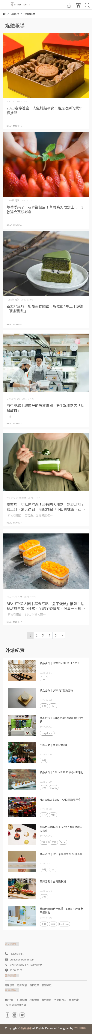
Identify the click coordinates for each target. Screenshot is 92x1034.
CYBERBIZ (80, 1028)
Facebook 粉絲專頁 (15, 1005)
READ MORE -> (14, 126)
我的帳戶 (9, 999)
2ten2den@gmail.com (22, 959)
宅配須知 (9, 985)
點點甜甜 (26, 1028)
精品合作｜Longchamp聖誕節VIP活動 (61, 719)
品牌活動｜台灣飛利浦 (53, 881)
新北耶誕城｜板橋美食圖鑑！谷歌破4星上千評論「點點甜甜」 (45, 308)
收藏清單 (34, 999)
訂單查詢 (22, 999)
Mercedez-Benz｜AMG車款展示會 (60, 799)
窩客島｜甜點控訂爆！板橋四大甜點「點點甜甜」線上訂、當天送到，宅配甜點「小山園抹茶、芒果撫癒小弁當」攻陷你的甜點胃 (46, 506)
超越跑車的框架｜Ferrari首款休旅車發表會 (61, 828)
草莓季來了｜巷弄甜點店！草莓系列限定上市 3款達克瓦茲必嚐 (45, 209)
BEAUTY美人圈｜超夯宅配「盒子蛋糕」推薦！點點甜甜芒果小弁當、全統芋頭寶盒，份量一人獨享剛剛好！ (46, 606)
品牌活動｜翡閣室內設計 (54, 745)
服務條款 (47, 985)
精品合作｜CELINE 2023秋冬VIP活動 (61, 772)
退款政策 (22, 985)
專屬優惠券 (60, 999)
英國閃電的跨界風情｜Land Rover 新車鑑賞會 (61, 910)
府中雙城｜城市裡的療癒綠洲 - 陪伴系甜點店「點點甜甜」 (45, 407)
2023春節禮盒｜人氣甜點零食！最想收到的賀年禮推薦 (44, 110)
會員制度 (74, 999)
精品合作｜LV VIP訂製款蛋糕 (56, 690)
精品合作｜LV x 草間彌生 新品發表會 (61, 854)
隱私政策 (34, 985)
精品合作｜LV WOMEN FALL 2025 (59, 663)
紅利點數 (47, 999)
